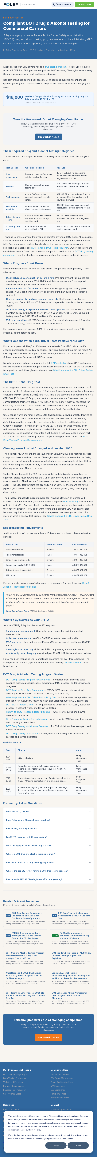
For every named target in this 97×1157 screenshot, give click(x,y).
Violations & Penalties (13, 1082)
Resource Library (11, 1109)
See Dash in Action (48, 136)
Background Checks (60, 1097)
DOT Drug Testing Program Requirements (28, 679)
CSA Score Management (62, 1078)
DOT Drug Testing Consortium (22, 733)
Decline (78, 1145)
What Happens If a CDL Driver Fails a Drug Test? (32, 697)
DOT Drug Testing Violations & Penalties (27, 726)
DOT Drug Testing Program (15, 1074)
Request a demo (73, 662)
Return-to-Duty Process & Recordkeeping (28, 711)
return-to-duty (70, 501)
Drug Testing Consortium (14, 1078)
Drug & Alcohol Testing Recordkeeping (26, 719)
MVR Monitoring (58, 1086)
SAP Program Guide (12, 1094)
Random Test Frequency (14, 1090)
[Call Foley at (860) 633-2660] (63, 4)
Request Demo (84, 4)
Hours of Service (58, 1094)
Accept (56, 1145)
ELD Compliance (58, 1090)
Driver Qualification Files (62, 1082)
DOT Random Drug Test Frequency (49, 247)
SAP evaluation (59, 363)
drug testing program (56, 66)
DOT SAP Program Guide (19, 704)
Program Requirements (13, 1086)
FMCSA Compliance (60, 1074)
